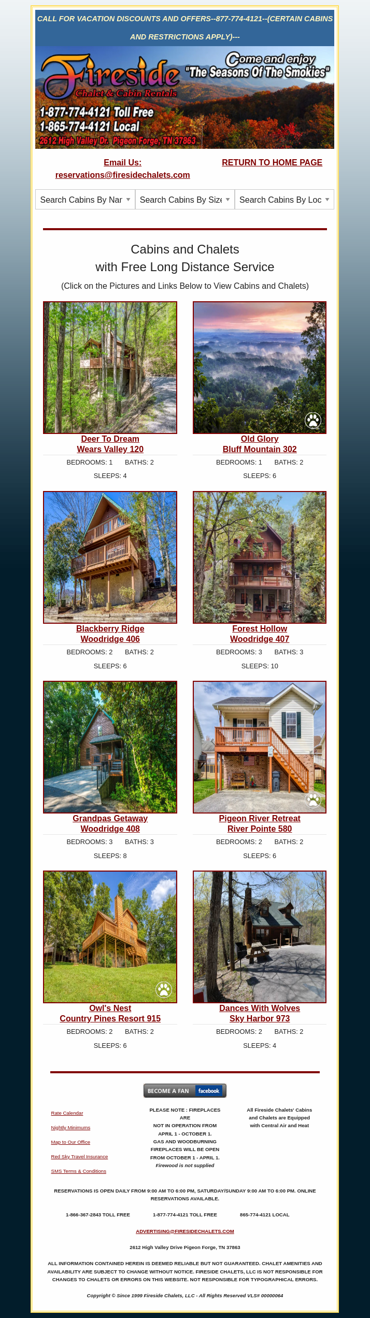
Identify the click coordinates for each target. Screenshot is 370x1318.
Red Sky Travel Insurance (79, 1156)
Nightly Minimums (70, 1127)
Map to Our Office (70, 1142)
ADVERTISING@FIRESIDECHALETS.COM (185, 1231)
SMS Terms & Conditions (78, 1171)
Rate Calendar (67, 1113)
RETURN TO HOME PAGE (272, 162)
